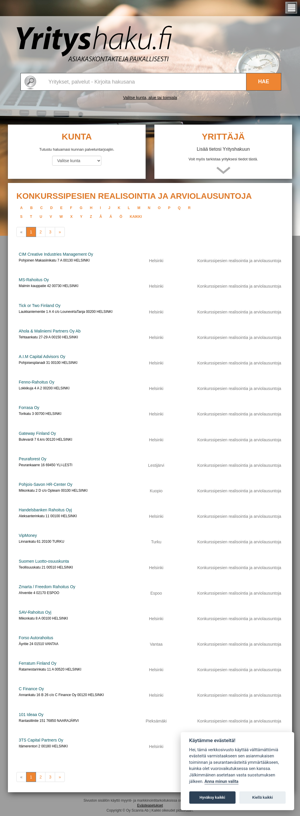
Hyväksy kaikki (212, 797)
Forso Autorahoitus (36, 637)
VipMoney (28, 535)
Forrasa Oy (29, 407)
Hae (263, 81)
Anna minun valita (221, 781)
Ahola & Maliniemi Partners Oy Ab (50, 331)
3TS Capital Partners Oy (41, 740)
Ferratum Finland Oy (37, 663)
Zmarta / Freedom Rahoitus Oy (47, 586)
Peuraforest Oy (32, 459)
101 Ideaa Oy (31, 714)
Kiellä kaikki (262, 797)
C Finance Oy (31, 688)
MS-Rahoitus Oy (34, 279)
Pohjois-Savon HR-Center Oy (45, 484)
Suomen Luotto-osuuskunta (44, 561)
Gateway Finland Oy (37, 433)
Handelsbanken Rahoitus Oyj (45, 510)
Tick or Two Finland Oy (39, 305)
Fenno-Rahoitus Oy (36, 382)
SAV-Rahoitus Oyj (35, 612)
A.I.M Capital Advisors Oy (42, 356)
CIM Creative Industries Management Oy (56, 254)
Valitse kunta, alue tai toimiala (150, 97)
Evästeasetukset (150, 805)
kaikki (136, 217)
